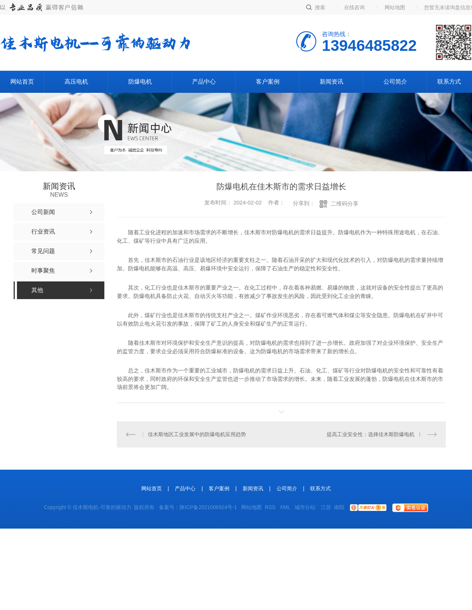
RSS (271, 507)
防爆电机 (140, 81)
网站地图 (395, 7)
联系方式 (449, 81)
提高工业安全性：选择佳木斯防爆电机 (371, 434)
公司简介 (395, 81)
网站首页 (22, 81)
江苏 (326, 507)
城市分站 (305, 507)
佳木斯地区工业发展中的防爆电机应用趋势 (197, 434)
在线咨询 (354, 7)
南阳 (339, 507)
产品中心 (204, 81)
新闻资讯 (331, 81)
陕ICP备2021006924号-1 (208, 507)
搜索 (320, 7)
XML (286, 507)
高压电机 (76, 81)
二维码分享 (344, 203)
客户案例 (268, 81)
